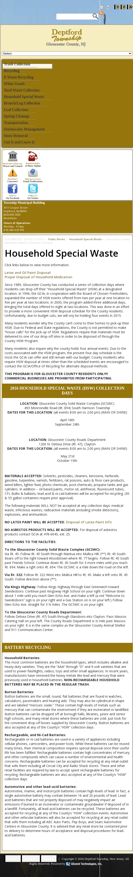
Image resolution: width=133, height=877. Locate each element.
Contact (29, 859)
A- (118, 6)
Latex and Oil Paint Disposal (28, 272)
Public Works (56, 239)
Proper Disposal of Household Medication (38, 277)
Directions (10, 218)
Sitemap (48, 859)
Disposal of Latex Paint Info (89, 522)
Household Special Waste (85, 239)
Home (11, 859)
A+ (131, 7)
